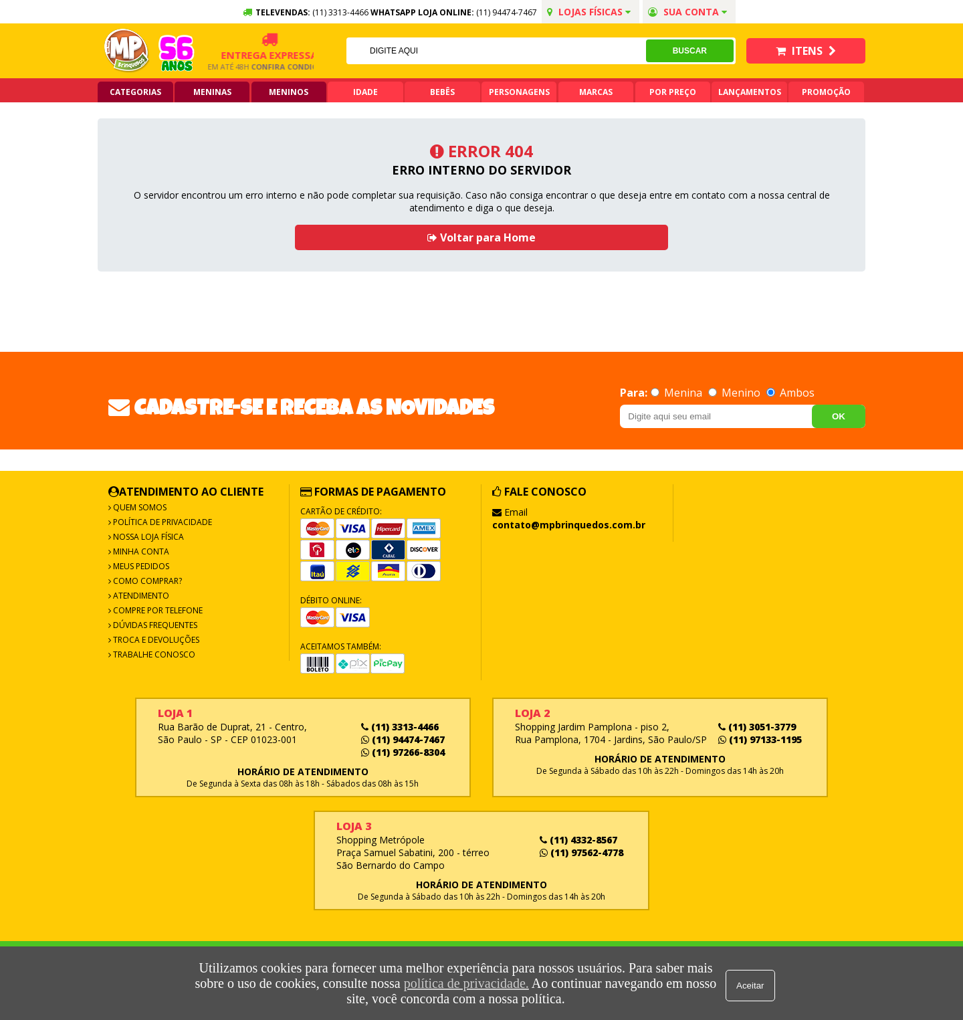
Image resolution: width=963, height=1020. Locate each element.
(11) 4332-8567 (578, 839)
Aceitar (752, 984)
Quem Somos (139, 507)
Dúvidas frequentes (154, 625)
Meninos (288, 92)
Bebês (442, 92)
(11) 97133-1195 (760, 739)
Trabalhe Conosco (153, 654)
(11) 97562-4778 (581, 852)
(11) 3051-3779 (757, 726)
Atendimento (140, 595)
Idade (365, 92)
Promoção (826, 92)
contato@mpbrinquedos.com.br (568, 524)
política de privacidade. (464, 983)
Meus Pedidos (140, 566)
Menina (678, 392)
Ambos (790, 392)
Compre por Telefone (157, 610)
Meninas (212, 92)
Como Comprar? (146, 581)
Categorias (135, 92)
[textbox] (495, 50)
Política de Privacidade (161, 522)
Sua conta (687, 11)
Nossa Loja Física (147, 536)
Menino (735, 392)
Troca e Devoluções (155, 639)
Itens (806, 50)
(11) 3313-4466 (400, 726)
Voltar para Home (481, 237)
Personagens (519, 92)
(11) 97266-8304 (403, 752)
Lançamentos (749, 92)
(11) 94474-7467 (506, 12)
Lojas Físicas (589, 11)
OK (838, 416)
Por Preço (672, 92)
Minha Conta (140, 551)
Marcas (596, 92)
